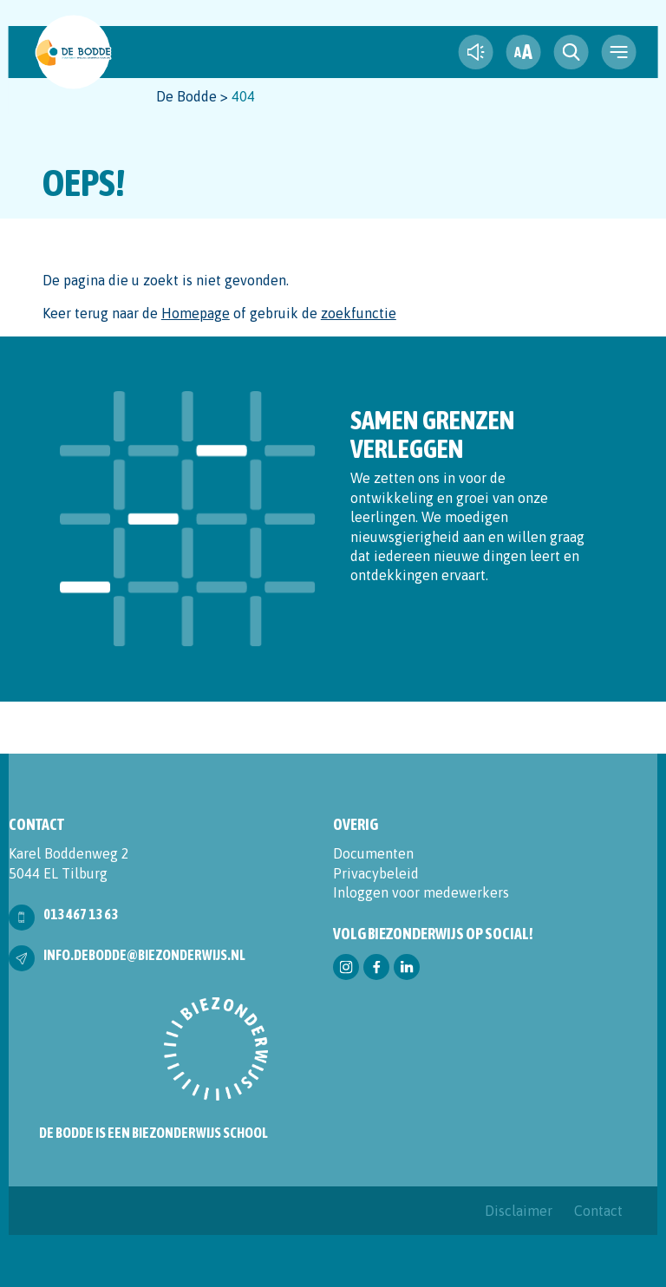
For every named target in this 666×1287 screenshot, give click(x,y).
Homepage (195, 313)
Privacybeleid (376, 873)
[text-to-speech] (475, 52)
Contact (598, 1210)
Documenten (373, 853)
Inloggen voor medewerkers (421, 892)
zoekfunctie (358, 313)
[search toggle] (570, 52)
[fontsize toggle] (523, 52)
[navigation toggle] (618, 52)
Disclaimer (518, 1210)
